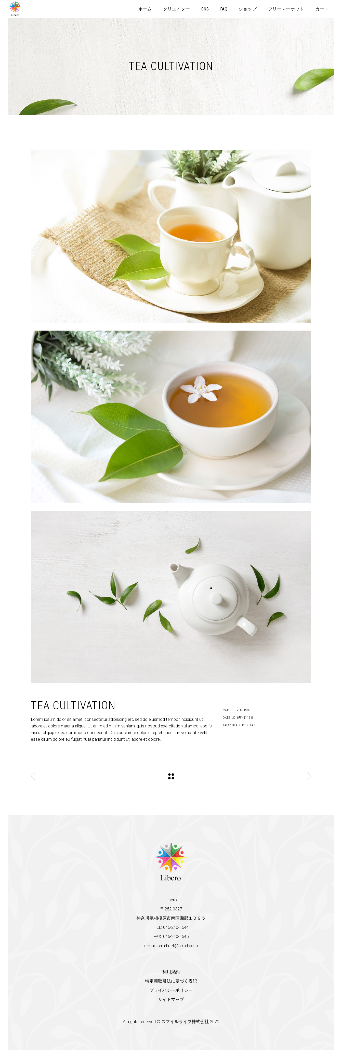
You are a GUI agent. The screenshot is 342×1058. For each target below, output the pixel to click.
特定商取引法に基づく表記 (171, 981)
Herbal (245, 710)
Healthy (238, 725)
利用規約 (171, 971)
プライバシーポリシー (171, 990)
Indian (251, 725)
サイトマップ (171, 999)
